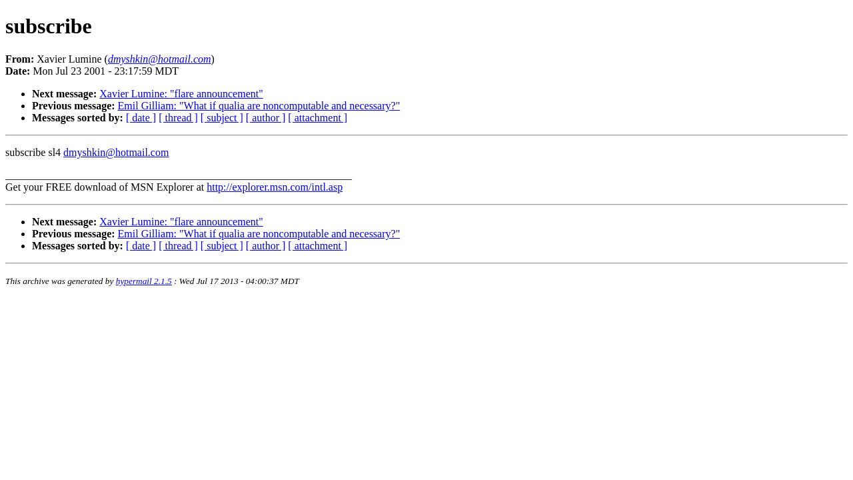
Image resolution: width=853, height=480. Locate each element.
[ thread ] (178, 117)
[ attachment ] (317, 117)
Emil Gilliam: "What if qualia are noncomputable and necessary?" (259, 105)
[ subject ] (222, 117)
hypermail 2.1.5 (144, 281)
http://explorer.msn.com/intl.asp (275, 187)
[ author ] (266, 117)
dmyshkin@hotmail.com (116, 152)
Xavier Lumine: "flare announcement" (181, 93)
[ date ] (141, 117)
